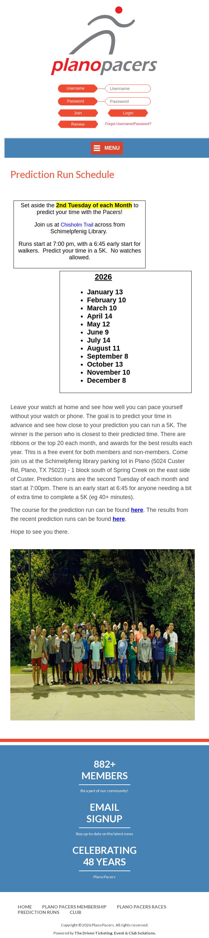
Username (75, 88)
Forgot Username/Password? (128, 124)
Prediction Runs (38, 912)
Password (75, 101)
